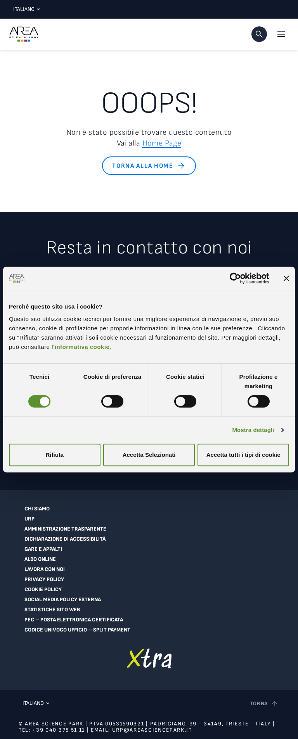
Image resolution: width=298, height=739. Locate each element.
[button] (259, 34)
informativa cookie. (83, 346)
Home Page (162, 143)
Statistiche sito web (52, 610)
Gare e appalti (43, 549)
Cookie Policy (43, 589)
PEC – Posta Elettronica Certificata (73, 620)
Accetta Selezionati (149, 454)
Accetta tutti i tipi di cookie (243, 454)
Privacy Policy (44, 579)
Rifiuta (54, 454)
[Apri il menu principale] (281, 34)
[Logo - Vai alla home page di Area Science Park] (23, 34)
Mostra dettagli (253, 430)
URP (29, 519)
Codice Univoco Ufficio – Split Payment (77, 630)
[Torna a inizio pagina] (264, 703)
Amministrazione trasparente (65, 529)
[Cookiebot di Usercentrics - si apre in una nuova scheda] (235, 278)
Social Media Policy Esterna (62, 600)
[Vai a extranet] (149, 658)
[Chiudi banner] (286, 278)
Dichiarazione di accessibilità (65, 539)
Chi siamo (37, 509)
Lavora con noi (44, 569)
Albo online (40, 559)
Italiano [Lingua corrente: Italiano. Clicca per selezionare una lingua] (24, 9)
